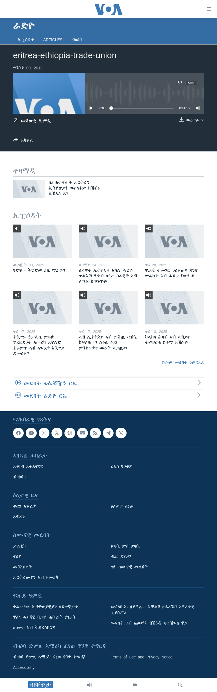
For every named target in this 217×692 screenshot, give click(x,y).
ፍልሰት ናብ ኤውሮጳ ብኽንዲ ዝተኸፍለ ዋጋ (149, 623)
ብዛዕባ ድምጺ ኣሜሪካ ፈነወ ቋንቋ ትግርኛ (49, 657)
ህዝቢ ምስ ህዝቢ (125, 546)
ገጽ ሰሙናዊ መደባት (129, 567)
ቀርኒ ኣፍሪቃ (24, 506)
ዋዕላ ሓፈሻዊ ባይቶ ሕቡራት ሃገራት (44, 617)
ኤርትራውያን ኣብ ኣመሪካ (35, 577)
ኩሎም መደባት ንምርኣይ (183, 362)
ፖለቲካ (19, 546)
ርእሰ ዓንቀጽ (122, 466)
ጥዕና (17, 556)
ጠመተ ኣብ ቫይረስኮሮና (34, 627)
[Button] (23, 141)
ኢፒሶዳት (26, 39)
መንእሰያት (22, 567)
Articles (52, 39)
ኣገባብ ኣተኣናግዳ (28, 466)
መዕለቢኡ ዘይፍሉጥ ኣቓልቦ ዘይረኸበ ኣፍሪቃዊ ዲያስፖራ (152, 609)
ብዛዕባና (19, 477)
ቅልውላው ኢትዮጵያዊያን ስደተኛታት (45, 606)
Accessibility (23, 667)
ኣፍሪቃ (19, 516)
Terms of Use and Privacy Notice (142, 657)
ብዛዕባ (76, 39)
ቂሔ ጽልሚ (121, 556)
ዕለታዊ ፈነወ (122, 506)
